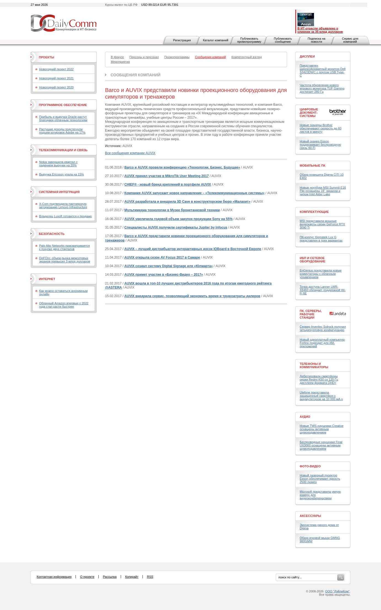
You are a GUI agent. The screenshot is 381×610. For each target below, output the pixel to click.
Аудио (305, 416)
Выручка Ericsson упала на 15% (61, 174)
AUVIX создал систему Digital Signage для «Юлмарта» (168, 266)
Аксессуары (310, 515)
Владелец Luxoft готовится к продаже (65, 216)
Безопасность (52, 233)
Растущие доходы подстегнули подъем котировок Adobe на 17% (62, 131)
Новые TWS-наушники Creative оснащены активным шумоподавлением (322, 429)
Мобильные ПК (312, 165)
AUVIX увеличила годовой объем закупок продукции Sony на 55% (178, 219)
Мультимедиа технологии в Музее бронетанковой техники (172, 210)
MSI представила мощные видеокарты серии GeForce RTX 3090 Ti (322, 224)
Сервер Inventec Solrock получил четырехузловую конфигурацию (323, 328)
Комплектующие (314, 211)
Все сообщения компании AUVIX (130, 153)
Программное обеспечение (63, 105)
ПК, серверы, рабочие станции (311, 314)
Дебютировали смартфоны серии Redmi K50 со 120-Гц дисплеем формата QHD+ (319, 379)
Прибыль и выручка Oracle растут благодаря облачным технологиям (63, 118)
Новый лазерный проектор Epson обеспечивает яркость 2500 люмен (320, 479)
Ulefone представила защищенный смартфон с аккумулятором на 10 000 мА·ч (321, 396)
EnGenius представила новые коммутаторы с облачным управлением (321, 274)
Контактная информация (54, 576)
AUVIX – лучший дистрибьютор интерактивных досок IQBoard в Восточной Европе (192, 249)
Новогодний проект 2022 (56, 69)
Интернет (47, 279)
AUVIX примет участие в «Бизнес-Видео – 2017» (163, 274)
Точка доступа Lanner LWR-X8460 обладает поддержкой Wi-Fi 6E (323, 290)
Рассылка (110, 576)
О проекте (87, 576)
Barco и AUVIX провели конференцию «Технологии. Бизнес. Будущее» (182, 167)
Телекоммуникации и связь (63, 150)
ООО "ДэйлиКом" (337, 591)
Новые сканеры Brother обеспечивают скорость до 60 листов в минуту (320, 128)
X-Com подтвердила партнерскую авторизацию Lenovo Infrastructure (63, 205)
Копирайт (131, 576)
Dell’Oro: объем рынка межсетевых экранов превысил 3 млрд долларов (64, 259)
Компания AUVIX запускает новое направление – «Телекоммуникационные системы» (194, 193)
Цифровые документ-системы (309, 113)
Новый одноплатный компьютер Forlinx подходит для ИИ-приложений (322, 343)
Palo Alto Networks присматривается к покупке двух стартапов (64, 247)
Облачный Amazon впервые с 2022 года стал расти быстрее (63, 305)
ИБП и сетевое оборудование (312, 259)
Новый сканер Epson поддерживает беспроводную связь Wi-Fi (320, 145)
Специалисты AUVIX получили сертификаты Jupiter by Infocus (175, 227)
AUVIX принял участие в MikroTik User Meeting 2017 (166, 176)
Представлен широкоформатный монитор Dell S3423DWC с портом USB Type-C (322, 70)
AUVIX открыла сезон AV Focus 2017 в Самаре (162, 257)
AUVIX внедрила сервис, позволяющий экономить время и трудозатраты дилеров (192, 296)
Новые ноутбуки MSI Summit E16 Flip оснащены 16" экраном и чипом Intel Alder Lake (323, 191)
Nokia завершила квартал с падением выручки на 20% (58, 163)
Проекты (46, 57)
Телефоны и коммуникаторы (314, 365)
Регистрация (182, 40)
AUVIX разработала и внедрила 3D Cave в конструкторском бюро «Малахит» (187, 202)
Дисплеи (307, 56)
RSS (150, 576)
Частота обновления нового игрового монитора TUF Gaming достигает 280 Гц (322, 88)
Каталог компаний (215, 40)
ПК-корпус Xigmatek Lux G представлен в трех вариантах (321, 238)
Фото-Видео (310, 466)
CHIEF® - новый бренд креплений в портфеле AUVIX (167, 184)
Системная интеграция (59, 192)
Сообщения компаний (135, 75)
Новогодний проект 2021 (56, 78)
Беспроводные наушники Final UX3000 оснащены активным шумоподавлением (321, 445)
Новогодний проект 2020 (56, 87)
